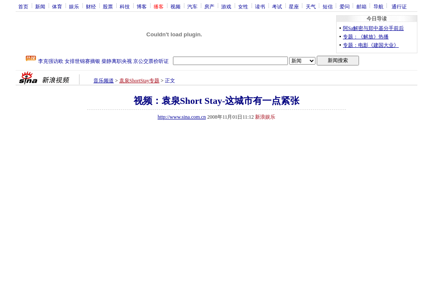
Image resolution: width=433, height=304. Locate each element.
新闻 (40, 6)
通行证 (399, 6)
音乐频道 (103, 81)
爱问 (345, 6)
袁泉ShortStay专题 (139, 81)
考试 (277, 6)
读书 (260, 6)
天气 (311, 6)
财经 (91, 6)
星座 (294, 6)
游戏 (226, 6)
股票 (108, 6)
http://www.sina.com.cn (182, 117)
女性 (243, 6)
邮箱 (361, 6)
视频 (175, 6)
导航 (378, 6)
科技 (125, 6)
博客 (142, 6)
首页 (23, 6)
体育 (57, 6)
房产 (209, 6)
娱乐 (74, 6)
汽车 (192, 6)
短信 (328, 6)
